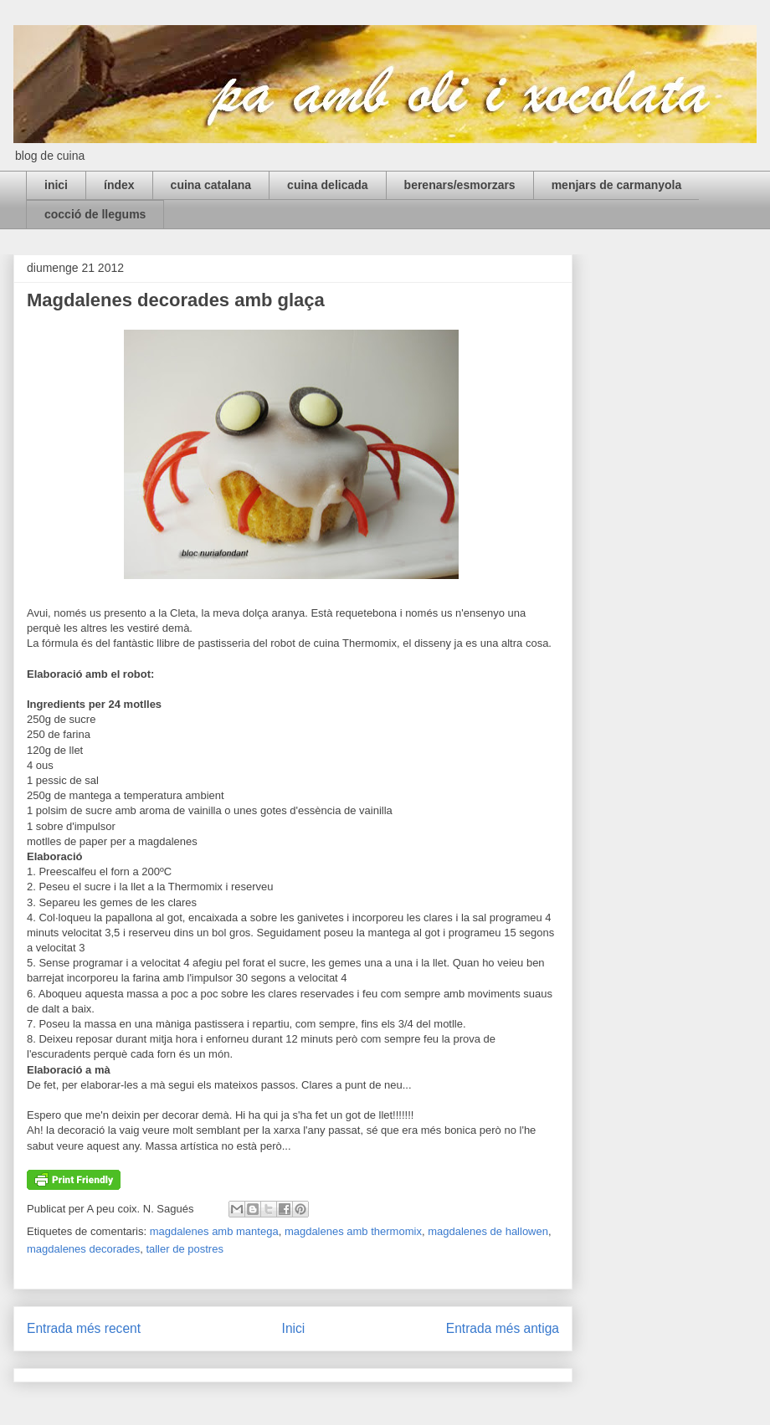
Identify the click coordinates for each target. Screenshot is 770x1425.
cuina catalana (211, 185)
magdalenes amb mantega (214, 1231)
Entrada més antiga (502, 1328)
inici (56, 185)
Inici (293, 1328)
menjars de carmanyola (617, 185)
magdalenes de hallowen (488, 1231)
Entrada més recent (84, 1328)
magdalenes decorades (83, 1249)
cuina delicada (327, 185)
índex (119, 185)
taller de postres (184, 1249)
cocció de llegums (95, 214)
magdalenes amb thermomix (353, 1231)
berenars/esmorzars (460, 185)
